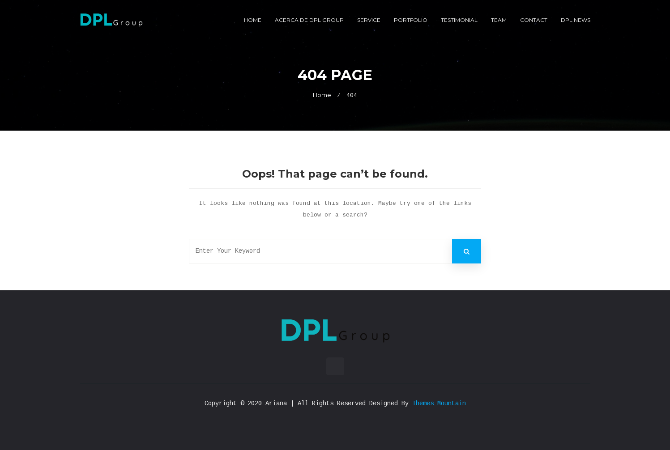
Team (499, 20)
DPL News (575, 20)
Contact (533, 20)
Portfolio (410, 20)
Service (368, 20)
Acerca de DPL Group (309, 20)
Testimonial (459, 20)
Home (252, 20)
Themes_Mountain (439, 403)
